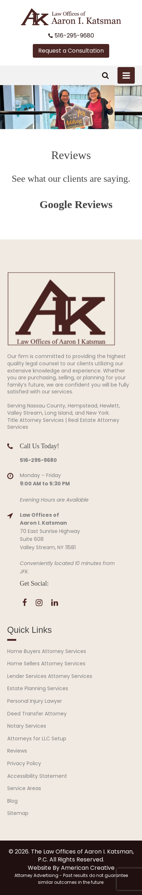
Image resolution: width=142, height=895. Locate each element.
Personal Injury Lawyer (34, 701)
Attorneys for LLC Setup (36, 738)
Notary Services (26, 725)
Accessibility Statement (37, 776)
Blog (12, 800)
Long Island (58, 412)
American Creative (88, 868)
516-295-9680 (71, 36)
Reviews (17, 750)
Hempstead (82, 405)
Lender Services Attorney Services (49, 676)
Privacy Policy (24, 763)
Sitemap (17, 813)
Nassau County (46, 405)
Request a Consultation (71, 51)
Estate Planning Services (37, 688)
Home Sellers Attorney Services (46, 663)
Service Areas (24, 788)
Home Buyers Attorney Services (46, 651)
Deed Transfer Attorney (37, 713)
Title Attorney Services (35, 420)
